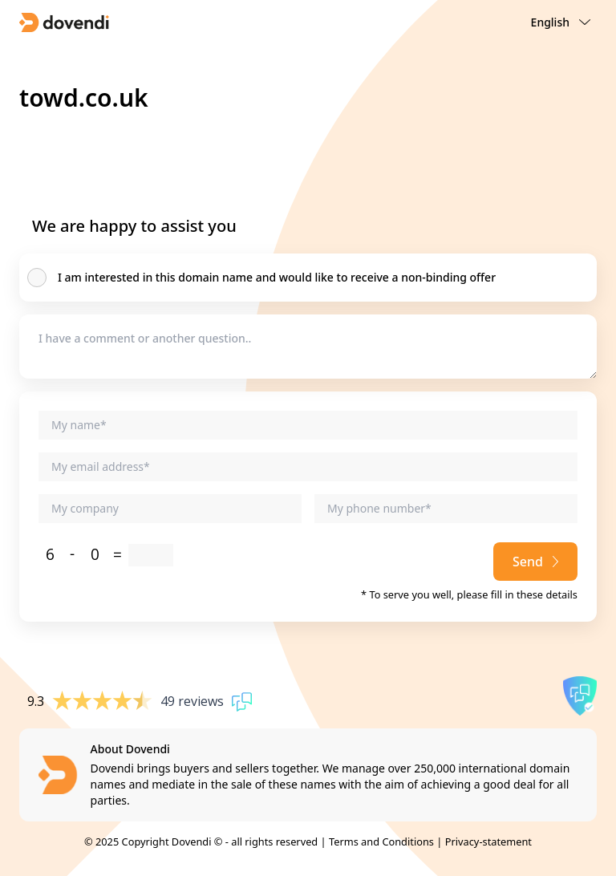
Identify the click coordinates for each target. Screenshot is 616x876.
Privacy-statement (488, 841)
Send (535, 561)
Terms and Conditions (381, 841)
